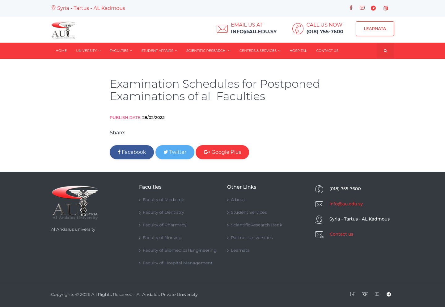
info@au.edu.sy (346, 204)
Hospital (298, 50)
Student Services (247, 212)
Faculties (121, 50)
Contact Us (327, 50)
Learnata (375, 28)
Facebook (132, 152)
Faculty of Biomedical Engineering (178, 250)
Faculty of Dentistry (161, 212)
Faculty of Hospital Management (176, 263)
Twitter (175, 152)
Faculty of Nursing (160, 237)
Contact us (341, 234)
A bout (236, 199)
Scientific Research (208, 50)
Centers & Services (259, 50)
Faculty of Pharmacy (162, 225)
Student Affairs (159, 50)
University (88, 50)
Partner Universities (250, 237)
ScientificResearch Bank (254, 225)
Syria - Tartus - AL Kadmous (88, 8)
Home (61, 50)
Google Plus (222, 152)
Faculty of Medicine (161, 199)
